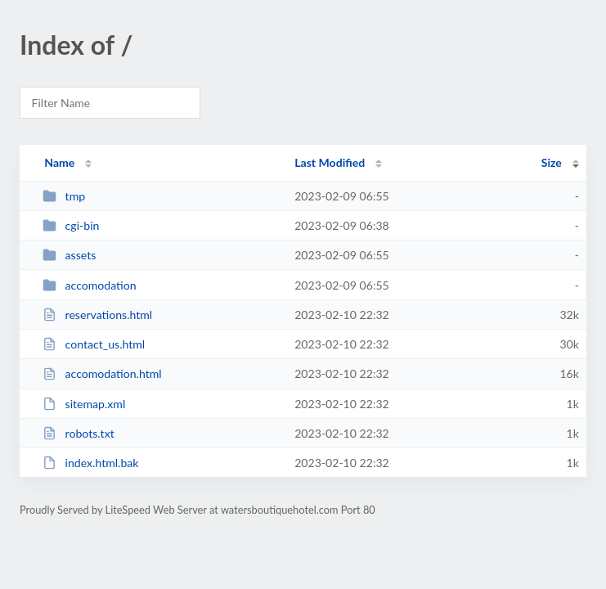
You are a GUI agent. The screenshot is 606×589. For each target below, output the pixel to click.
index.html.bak (90, 463)
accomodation (89, 285)
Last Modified (329, 162)
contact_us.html (94, 344)
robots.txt (78, 433)
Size (551, 162)
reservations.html (97, 314)
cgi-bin (71, 225)
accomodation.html (102, 373)
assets (69, 255)
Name (59, 162)
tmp (64, 196)
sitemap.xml (84, 404)
